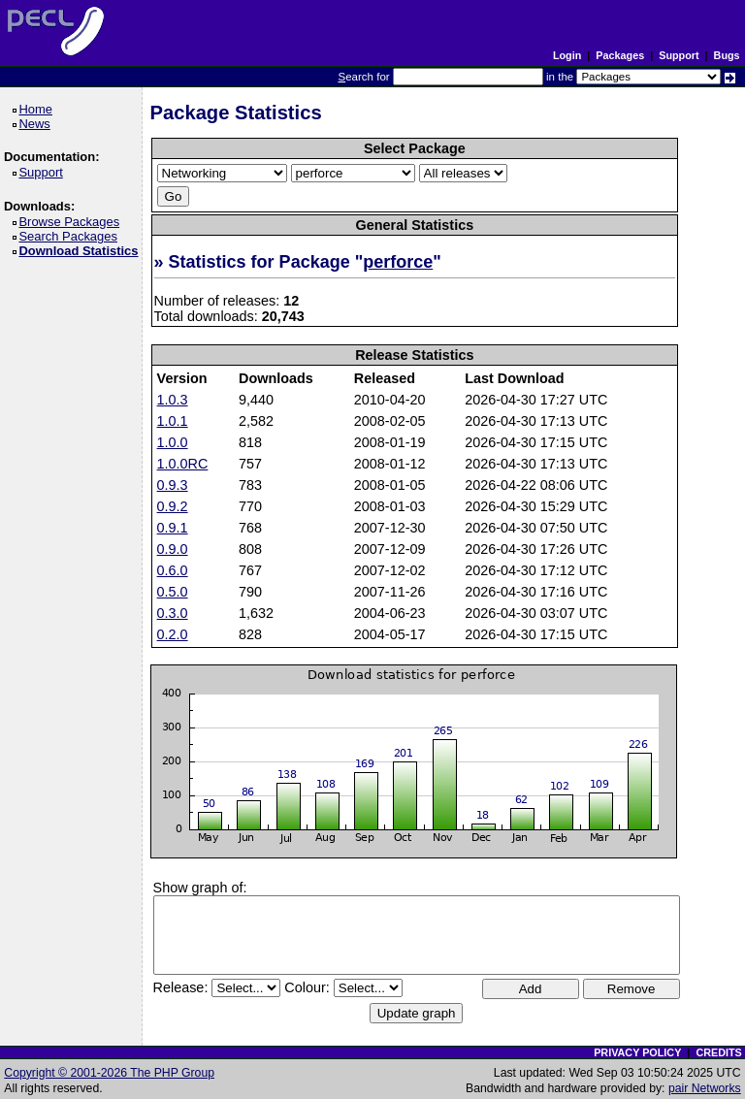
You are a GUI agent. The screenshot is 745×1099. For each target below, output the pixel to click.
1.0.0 (172, 442)
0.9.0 (172, 549)
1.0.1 (172, 421)
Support (678, 55)
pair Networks (704, 1088)
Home (38, 109)
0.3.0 (172, 613)
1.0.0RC (183, 463)
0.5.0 (172, 591)
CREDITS (718, 1052)
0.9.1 (172, 527)
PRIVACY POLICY (637, 1052)
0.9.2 (172, 506)
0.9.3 (172, 485)
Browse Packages (72, 221)
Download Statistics (81, 250)
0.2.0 (172, 634)
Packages (620, 55)
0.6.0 (172, 570)
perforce (398, 262)
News (37, 123)
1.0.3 (172, 399)
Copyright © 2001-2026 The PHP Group (109, 1073)
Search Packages (70, 236)
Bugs (727, 55)
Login (567, 55)
